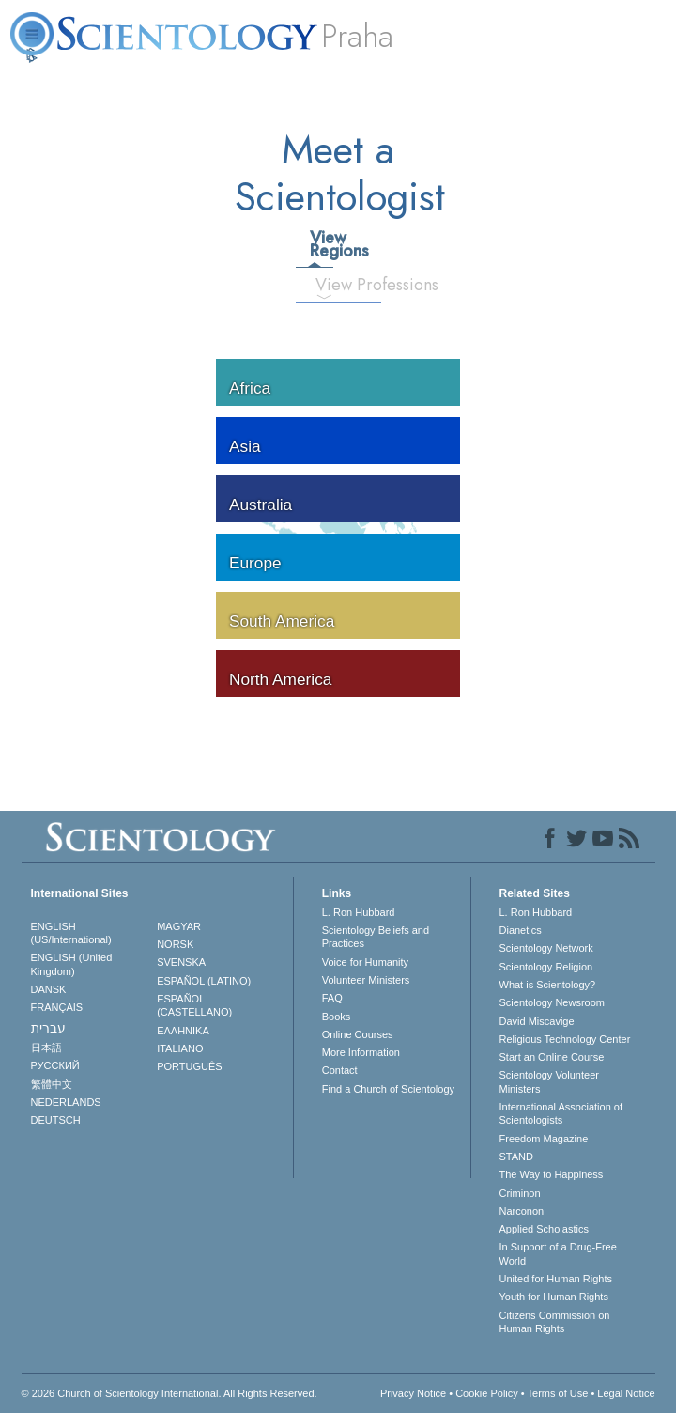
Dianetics (520, 930)
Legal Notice (625, 1393)
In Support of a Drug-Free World (558, 1253)
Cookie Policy (486, 1393)
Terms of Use (558, 1393)
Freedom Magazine (544, 1138)
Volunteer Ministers (366, 980)
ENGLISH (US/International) (71, 933)
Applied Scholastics (544, 1228)
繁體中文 (51, 1084)
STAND (516, 1156)
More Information (361, 1052)
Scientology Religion (546, 966)
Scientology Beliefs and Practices (375, 936)
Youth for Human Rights (553, 1296)
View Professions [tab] (331, 284)
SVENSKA (181, 962)
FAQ (332, 997)
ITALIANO (180, 1048)
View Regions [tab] (321, 244)
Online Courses (357, 1034)
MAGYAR (179, 926)
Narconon (522, 1211)
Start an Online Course (552, 1057)
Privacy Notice (413, 1393)
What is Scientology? (547, 984)
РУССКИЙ (55, 1065)
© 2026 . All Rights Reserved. (169, 1393)
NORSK (175, 944)
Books (336, 1016)
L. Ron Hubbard (358, 912)
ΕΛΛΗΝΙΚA (183, 1030)
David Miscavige (537, 1021)
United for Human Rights (555, 1278)
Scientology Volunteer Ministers (549, 1081)
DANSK (49, 989)
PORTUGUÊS (189, 1066)
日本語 (46, 1047)
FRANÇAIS (57, 1007)
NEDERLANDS (66, 1102)
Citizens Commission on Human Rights (554, 1322)
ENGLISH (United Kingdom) (72, 964)
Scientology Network (546, 948)
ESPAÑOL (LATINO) (204, 980)
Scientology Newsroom (552, 1002)
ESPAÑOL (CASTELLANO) (194, 1005)
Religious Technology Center (565, 1039)
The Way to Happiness (551, 1174)
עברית (48, 1027)
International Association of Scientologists (560, 1113)
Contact (340, 1070)
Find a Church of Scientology (388, 1089)
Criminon (520, 1193)
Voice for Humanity (365, 962)
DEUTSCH (56, 1120)
